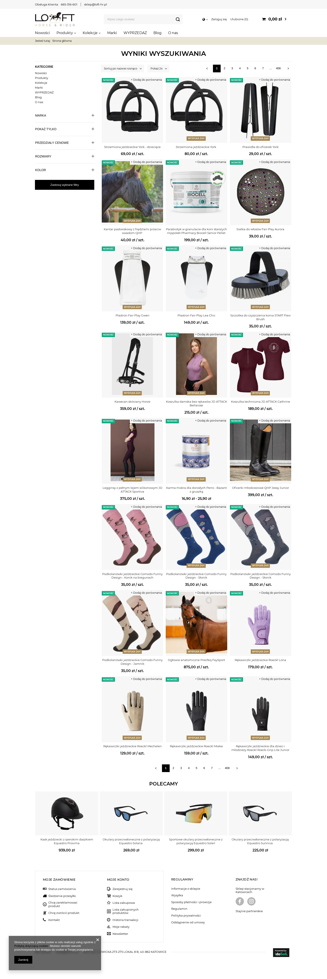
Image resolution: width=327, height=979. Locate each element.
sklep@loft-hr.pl (95, 4)
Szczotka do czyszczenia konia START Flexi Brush (260, 317)
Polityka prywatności (186, 915)
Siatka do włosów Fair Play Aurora (260, 229)
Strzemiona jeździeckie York (196, 147)
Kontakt (54, 920)
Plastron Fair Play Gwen (132, 315)
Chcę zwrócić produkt (63, 913)
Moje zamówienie (59, 880)
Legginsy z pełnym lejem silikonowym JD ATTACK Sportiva (132, 489)
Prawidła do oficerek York (260, 147)
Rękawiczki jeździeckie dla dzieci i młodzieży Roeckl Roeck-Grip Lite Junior (260, 748)
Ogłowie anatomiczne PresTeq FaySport (196, 660)
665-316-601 (69, 4)
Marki (112, 33)
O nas (173, 33)
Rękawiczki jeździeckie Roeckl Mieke (196, 746)
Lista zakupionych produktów (126, 911)
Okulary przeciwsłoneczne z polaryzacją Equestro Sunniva (260, 841)
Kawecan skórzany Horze (132, 401)
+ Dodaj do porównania (146, 79)
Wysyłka (177, 895)
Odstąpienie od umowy (188, 922)
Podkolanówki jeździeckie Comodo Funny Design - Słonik (196, 575)
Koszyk (117, 896)
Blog (157, 33)
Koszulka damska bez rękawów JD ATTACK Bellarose (196, 403)
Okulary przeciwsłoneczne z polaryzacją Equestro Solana (131, 841)
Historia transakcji (125, 920)
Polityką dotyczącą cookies (31, 946)
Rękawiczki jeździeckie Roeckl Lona (260, 660)
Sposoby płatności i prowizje (191, 902)
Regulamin (179, 908)
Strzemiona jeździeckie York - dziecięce (132, 147)
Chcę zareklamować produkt (62, 904)
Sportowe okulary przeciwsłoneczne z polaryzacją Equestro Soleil (196, 841)
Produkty (64, 33)
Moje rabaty (121, 926)
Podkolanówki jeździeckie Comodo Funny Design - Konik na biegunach (132, 575)
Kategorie (44, 67)
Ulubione (239, 19)
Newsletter (120, 933)
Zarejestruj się (123, 889)
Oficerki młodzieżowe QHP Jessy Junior (260, 488)
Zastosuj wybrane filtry (64, 184)
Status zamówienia (62, 889)
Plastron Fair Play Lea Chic (196, 315)
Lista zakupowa (124, 902)
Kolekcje (90, 33)
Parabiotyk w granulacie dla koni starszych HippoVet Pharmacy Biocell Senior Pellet (196, 231)
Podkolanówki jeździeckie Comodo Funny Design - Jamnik (132, 661)
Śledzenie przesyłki (62, 896)
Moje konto (118, 880)
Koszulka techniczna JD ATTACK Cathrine (260, 401)
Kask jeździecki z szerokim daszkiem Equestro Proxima (66, 841)
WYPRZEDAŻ (135, 33)
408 (278, 68)
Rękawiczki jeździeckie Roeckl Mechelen (132, 746)
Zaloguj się (219, 19)
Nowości (42, 33)
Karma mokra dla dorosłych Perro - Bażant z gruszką (196, 489)
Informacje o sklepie (185, 888)
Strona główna (62, 40)
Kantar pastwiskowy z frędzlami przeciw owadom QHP (132, 231)
